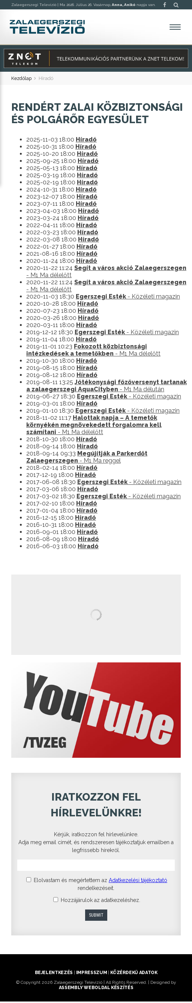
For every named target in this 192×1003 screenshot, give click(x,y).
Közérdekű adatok (133, 974)
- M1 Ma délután (106, 387)
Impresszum (91, 974)
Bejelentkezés (54, 974)
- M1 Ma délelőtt (93, 351)
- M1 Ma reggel (86, 458)
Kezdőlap (22, 80)
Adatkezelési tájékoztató (138, 882)
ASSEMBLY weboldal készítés (96, 989)
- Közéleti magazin (128, 298)
